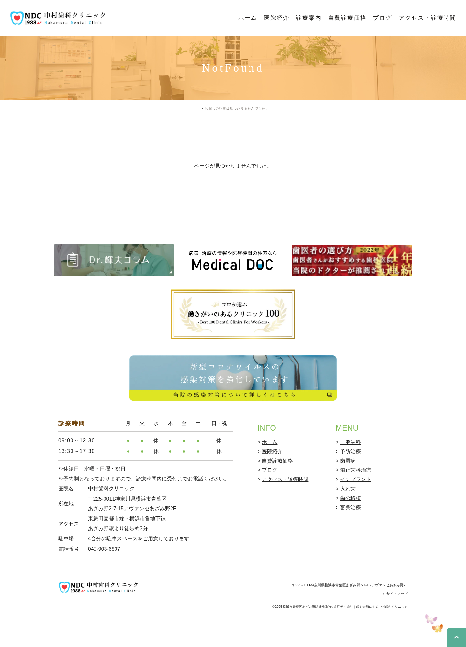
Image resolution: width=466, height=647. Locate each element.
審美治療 (350, 535)
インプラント (355, 507)
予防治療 (350, 479)
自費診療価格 (347, 18)
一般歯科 (350, 470)
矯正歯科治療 (355, 498)
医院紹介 (276, 18)
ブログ (382, 18)
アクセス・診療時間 (427, 18)
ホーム (247, 18)
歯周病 (348, 488)
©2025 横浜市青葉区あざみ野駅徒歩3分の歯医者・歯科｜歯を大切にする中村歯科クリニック (340, 634)
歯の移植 (350, 525)
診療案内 (308, 18)
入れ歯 (348, 516)
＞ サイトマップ (395, 621)
